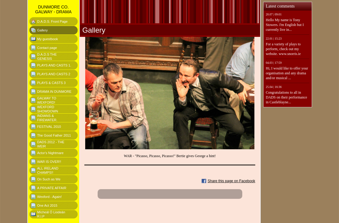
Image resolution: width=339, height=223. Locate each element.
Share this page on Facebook (231, 181)
